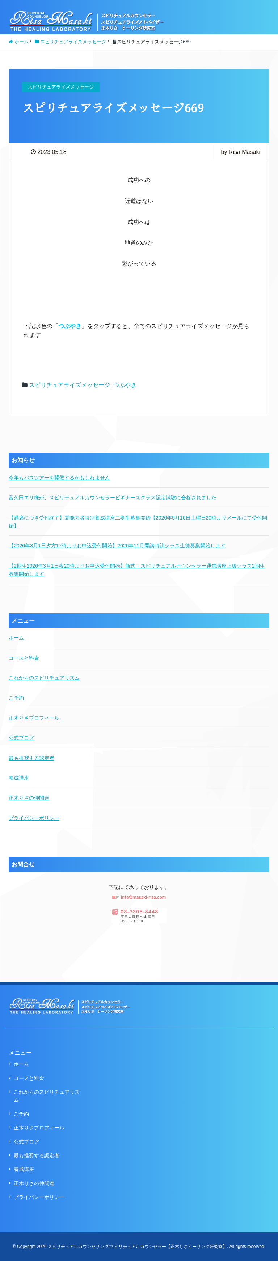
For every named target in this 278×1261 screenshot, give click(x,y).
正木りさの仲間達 (29, 798)
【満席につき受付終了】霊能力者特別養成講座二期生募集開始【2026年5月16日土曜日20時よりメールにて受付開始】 (138, 522)
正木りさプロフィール (34, 718)
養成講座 (19, 778)
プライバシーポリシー (34, 818)
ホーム (16, 638)
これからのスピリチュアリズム (44, 678)
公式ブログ (21, 738)
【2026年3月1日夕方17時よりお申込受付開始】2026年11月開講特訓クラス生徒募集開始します (117, 545)
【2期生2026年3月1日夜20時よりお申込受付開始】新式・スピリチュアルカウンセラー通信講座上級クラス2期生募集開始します (137, 570)
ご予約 (16, 698)
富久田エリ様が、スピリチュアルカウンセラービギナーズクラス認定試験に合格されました (112, 497)
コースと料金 (24, 658)
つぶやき (124, 385)
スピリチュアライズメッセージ (69, 385)
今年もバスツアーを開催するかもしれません (59, 478)
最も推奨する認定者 (31, 758)
